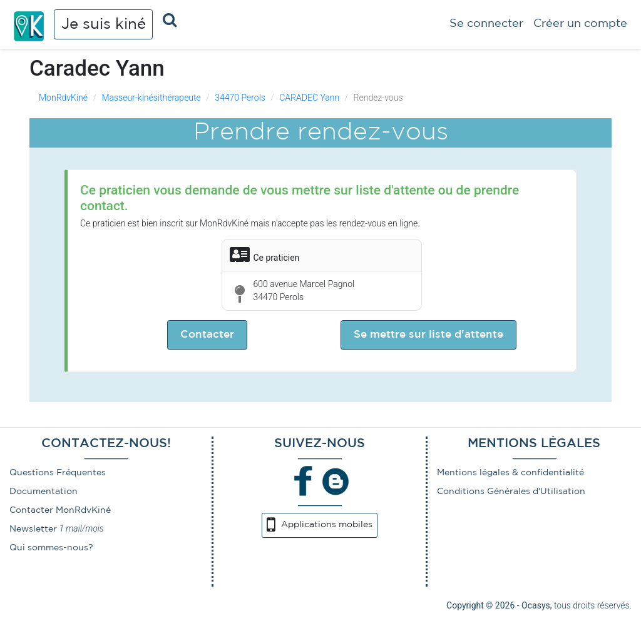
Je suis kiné (103, 24)
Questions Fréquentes (57, 473)
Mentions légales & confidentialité (510, 473)
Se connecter (486, 24)
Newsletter (33, 529)
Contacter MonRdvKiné (60, 510)
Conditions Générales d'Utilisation (511, 491)
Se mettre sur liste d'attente (428, 335)
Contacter (207, 335)
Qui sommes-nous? (51, 548)
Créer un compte (580, 24)
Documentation (43, 491)
